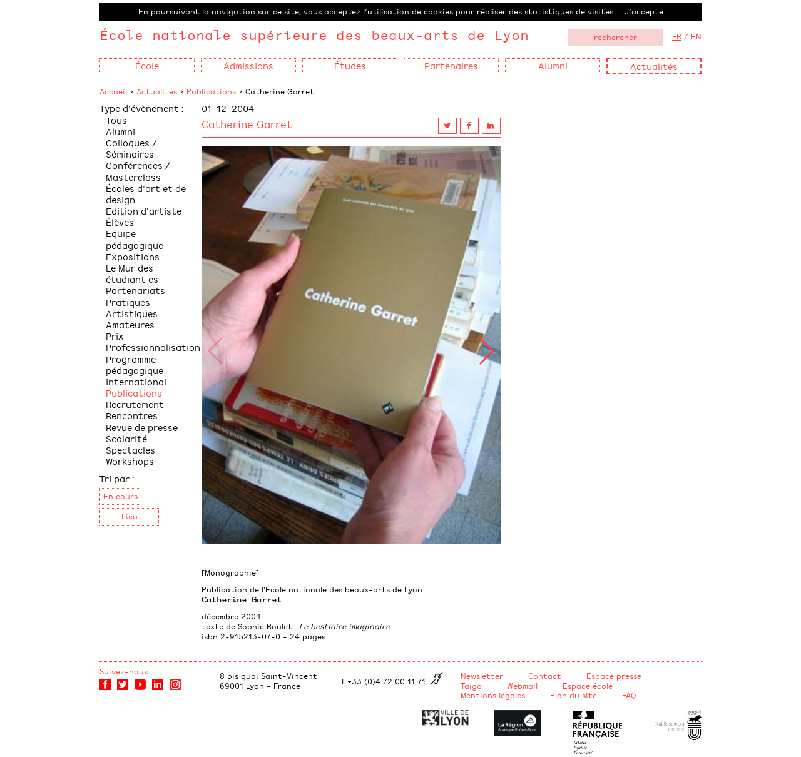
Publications (211, 91)
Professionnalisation (153, 346)
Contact (544, 675)
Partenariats (135, 290)
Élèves (120, 221)
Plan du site (573, 695)
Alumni (120, 131)
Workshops (130, 460)
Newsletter (482, 675)
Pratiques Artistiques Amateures (132, 313)
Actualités (654, 66)
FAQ (629, 695)
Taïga (471, 685)
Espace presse (613, 675)
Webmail (522, 685)
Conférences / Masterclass (138, 170)
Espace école (588, 685)
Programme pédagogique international (136, 370)
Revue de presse (142, 427)
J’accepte (644, 11)
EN (696, 36)
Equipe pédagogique (134, 238)
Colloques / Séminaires (131, 148)
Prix (115, 335)
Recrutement (135, 403)
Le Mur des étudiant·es (132, 273)
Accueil (113, 91)
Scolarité (126, 438)
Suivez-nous (123, 671)
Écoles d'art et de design (146, 193)
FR (676, 36)
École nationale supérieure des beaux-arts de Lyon (314, 34)
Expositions (133, 256)
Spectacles (130, 449)
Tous (116, 119)
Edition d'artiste (143, 210)
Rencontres (132, 415)
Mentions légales (493, 695)
